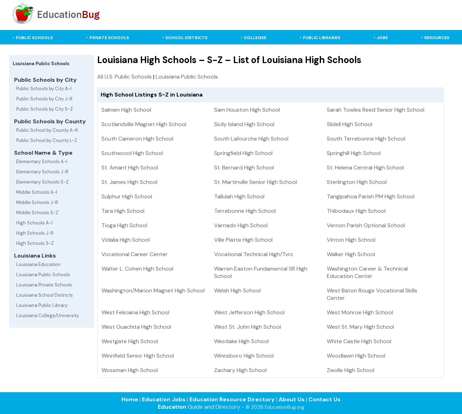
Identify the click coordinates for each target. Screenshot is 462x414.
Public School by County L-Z (46, 140)
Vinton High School (351, 239)
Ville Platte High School (243, 239)
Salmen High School (126, 109)
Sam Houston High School (247, 109)
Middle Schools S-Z (37, 213)
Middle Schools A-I (36, 192)
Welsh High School (237, 290)
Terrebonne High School (245, 211)
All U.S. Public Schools (124, 76)
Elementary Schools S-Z (42, 182)
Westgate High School (129, 341)
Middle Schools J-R (37, 202)
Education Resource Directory (232, 399)
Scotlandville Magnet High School (143, 124)
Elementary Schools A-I (41, 162)
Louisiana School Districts (44, 295)
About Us (292, 399)
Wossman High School (129, 370)
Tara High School (122, 211)
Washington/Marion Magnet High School (153, 290)
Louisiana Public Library (42, 305)
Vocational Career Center (134, 254)
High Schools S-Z (35, 243)
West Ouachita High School (136, 326)
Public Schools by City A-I (43, 89)
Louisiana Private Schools (44, 285)
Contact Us (324, 399)
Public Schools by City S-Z (44, 109)
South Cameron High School (137, 138)
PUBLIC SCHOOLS (34, 38)
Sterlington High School (357, 182)
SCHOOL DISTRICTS (186, 38)
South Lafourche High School (251, 138)
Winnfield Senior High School (137, 355)
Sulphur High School (126, 196)
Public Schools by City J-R (44, 99)
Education (172, 406)
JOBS (382, 38)
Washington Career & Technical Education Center (367, 272)
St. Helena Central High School (365, 167)
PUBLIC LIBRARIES (321, 38)
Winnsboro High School (244, 355)
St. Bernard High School (244, 167)
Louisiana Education (38, 264)
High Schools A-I (34, 223)
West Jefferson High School (249, 312)
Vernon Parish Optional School (366, 225)
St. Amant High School (129, 167)
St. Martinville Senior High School (255, 182)
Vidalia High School (125, 239)
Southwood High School (132, 153)
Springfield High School (243, 153)
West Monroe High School (360, 312)
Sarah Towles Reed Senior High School (375, 109)
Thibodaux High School (356, 211)
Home (129, 399)
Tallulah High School (239, 196)
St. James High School (129, 182)
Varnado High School (241, 225)
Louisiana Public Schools (43, 275)
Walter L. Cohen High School (137, 268)
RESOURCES (436, 38)
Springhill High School (354, 153)
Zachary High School (240, 370)
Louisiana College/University (47, 316)
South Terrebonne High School (366, 138)
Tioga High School (124, 225)
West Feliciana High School (135, 312)
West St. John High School (247, 326)
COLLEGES (255, 38)
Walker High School (351, 254)
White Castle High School (359, 341)
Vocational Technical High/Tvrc (253, 254)
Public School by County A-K (47, 130)
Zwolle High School (350, 370)
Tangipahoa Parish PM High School (370, 196)
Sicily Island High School (244, 124)
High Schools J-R (35, 233)
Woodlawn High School (356, 355)
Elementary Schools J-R (42, 172)
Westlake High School (241, 341)
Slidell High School (349, 124)
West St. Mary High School (360, 326)
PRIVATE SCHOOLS (109, 38)
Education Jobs (164, 399)
